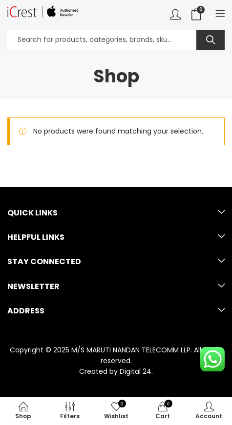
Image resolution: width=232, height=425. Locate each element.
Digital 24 (135, 371)
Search (210, 40)
